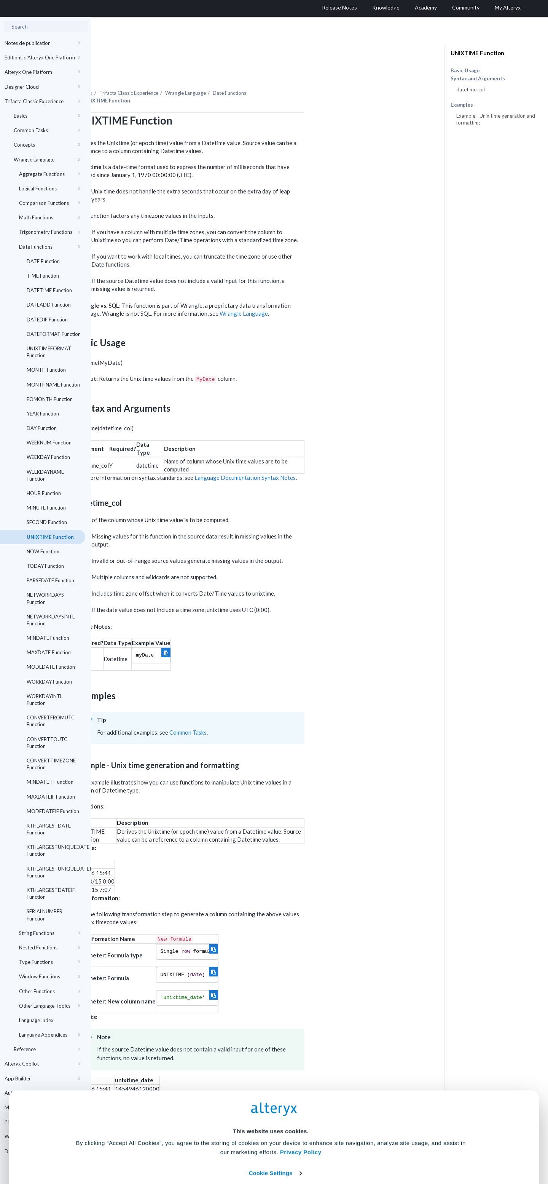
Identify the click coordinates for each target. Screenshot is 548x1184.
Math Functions (49, 217)
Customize (332, 1150)
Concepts (47, 145)
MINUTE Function (46, 508)
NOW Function (43, 551)
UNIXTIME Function (50, 537)
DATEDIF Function (47, 319)
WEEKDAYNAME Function (45, 475)
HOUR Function (44, 493)
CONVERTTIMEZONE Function (51, 763)
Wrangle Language (47, 160)
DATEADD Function (49, 305)
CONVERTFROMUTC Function (51, 720)
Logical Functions (49, 188)
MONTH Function (46, 370)
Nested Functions (49, 947)
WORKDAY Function (49, 682)
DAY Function (42, 428)
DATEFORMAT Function (54, 334)
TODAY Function (45, 566)
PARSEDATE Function (50, 580)
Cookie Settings (271, 1128)
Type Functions (49, 962)
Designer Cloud (42, 87)
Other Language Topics (49, 1006)
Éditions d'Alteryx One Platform (42, 57)
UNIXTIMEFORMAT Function (49, 351)
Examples (462, 105)
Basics (47, 116)
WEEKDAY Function (48, 457)
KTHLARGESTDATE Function (49, 829)
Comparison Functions (49, 203)
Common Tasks (47, 130)
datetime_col (470, 89)
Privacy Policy (301, 1107)
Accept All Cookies (216, 1150)
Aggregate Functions (49, 174)
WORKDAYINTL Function (44, 699)
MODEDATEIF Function (53, 811)
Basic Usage (465, 70)
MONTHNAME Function (53, 385)
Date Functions (49, 247)
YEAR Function (43, 414)
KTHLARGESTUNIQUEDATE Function (56, 850)
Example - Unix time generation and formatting (495, 119)
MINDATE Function (48, 638)
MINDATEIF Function (50, 782)
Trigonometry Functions (49, 232)
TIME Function (43, 276)
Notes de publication (42, 43)
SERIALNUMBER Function (44, 914)
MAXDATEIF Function (51, 797)
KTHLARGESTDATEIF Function (51, 893)
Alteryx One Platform (42, 72)
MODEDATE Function (51, 667)
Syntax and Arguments (478, 78)
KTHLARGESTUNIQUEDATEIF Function (56, 872)
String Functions (49, 933)
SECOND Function (47, 522)
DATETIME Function (49, 290)
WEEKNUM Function (49, 442)
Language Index (36, 1020)
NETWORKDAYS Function (45, 598)
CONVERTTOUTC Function (47, 742)
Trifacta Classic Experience (42, 101)
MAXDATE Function (49, 652)
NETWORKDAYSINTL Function (51, 620)
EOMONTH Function (50, 399)
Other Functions (49, 991)
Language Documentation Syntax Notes (336, 456)
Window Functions (49, 976)
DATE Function (43, 261)
